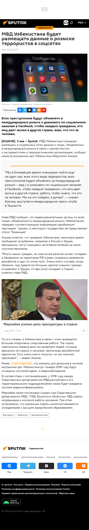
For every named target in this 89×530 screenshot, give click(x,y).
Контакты (18, 484)
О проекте (7, 484)
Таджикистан (10, 457)
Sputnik (7, 104)
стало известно (21, 363)
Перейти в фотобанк (43, 104)
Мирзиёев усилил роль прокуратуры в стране (40, 324)
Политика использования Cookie (53, 489)
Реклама (55, 484)
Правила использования (37, 484)
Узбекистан (23, 415)
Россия (50, 457)
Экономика (81, 457)
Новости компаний (71, 484)
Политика (64, 457)
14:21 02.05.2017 (10, 49)
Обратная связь (67, 493)
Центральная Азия (39, 415)
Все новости (8, 415)
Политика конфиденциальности (18, 489)
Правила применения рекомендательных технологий (29, 493)
